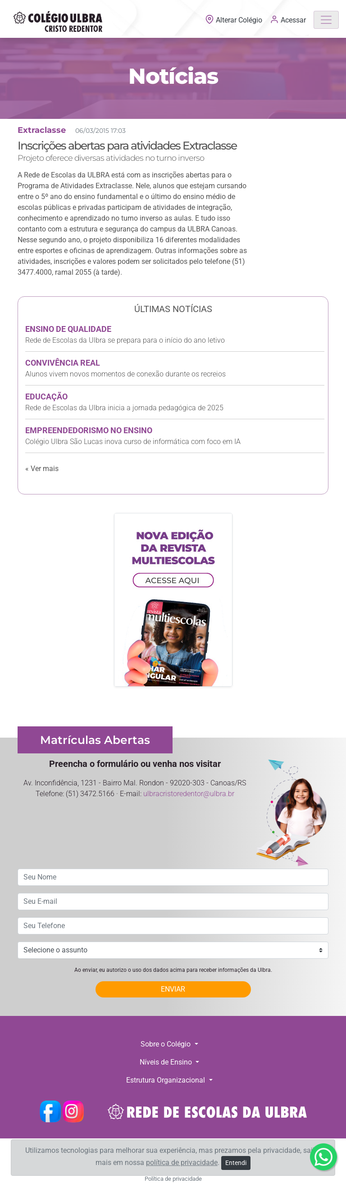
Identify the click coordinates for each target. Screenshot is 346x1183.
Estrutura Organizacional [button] (166, 1080)
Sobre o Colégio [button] (166, 1044)
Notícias (173, 76)
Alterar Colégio (234, 20)
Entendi (235, 1162)
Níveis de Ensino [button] (167, 1062)
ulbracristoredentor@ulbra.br (188, 793)
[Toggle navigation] (326, 20)
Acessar (288, 19)
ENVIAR (173, 989)
